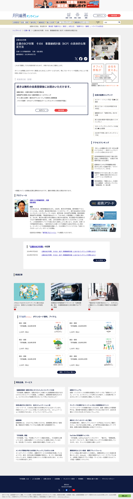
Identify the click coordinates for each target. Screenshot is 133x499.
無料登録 (115, 15)
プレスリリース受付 (69, 479)
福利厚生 (33, 22)
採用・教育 (24, 22)
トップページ (17, 30)
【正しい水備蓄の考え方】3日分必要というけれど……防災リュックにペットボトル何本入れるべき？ (106, 150)
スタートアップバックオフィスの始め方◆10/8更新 (106, 127)
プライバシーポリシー (108, 479)
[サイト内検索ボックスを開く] (119, 22)
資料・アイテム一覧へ (67, 372)
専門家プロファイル (49, 232)
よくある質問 (36, 479)
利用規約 (80, 479)
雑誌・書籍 (41, 327)
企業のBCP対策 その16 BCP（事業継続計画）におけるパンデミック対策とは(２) (69, 251)
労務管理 (16, 22)
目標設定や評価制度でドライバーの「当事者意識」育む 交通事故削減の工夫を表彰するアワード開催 (66, 305)
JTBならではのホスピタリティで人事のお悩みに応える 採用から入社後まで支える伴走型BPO (29, 305)
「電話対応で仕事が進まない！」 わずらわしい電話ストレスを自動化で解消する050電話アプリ (103, 305)
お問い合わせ (47, 479)
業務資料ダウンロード (82, 22)
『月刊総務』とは (24, 479)
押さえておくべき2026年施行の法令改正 (106, 107)
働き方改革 (50, 22)
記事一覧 (27, 30)
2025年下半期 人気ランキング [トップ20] (106, 134)
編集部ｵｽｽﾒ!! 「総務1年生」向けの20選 (106, 114)
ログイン (101, 15)
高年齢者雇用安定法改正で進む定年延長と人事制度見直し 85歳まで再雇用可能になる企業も (106, 158)
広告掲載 (57, 479)
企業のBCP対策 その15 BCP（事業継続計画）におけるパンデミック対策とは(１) (69, 255)
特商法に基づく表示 (92, 479)
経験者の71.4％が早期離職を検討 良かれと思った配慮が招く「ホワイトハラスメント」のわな (106, 166)
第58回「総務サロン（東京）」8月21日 (61, 26)
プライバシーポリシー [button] (63, 497)
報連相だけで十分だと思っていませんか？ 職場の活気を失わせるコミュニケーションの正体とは (106, 175)
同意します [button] (124, 496)
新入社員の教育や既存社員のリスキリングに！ (106, 120)
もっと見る (100, 260)
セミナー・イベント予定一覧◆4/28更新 (106, 100)
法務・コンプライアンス (64, 22)
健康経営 (41, 22)
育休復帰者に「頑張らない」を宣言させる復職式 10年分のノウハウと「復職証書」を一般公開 (106, 183)
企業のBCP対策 (21, 40)
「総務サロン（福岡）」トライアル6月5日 (89, 26)
